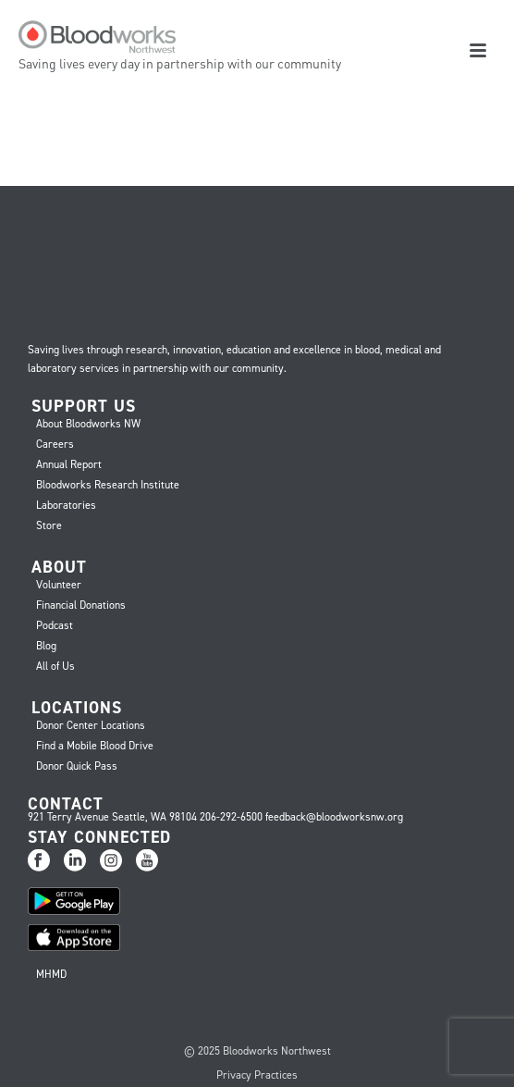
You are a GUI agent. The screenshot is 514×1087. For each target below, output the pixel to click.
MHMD (51, 974)
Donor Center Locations (90, 725)
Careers (55, 444)
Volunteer (58, 584)
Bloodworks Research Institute (107, 484)
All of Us (55, 666)
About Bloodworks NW (88, 423)
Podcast (54, 625)
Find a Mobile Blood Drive (94, 745)
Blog (46, 645)
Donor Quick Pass (76, 766)
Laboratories (66, 505)
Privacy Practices (257, 1075)
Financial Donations (81, 605)
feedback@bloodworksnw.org (334, 816)
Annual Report (69, 464)
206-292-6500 (231, 816)
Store (49, 525)
